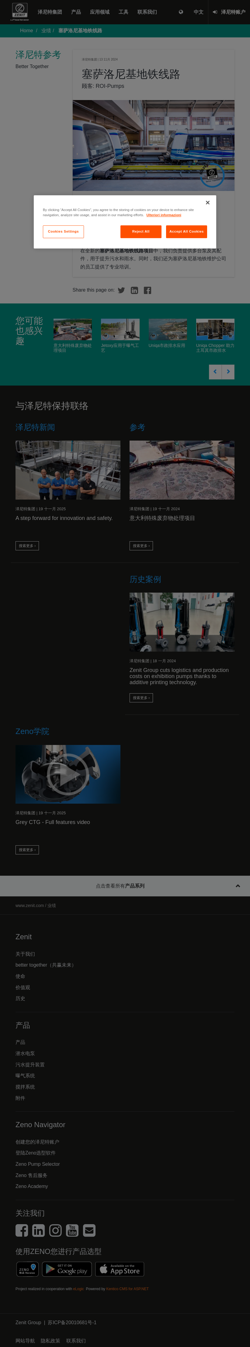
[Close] (207, 202)
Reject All (141, 231)
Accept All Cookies (186, 231)
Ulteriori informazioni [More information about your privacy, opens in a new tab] (164, 215)
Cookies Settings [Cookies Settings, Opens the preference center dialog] (63, 231)
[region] (125, 221)
